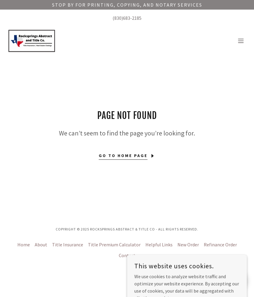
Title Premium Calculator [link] (114, 245)
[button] (241, 41)
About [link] (41, 245)
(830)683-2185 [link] (127, 18)
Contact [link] (127, 255)
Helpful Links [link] (159, 245)
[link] (31, 41)
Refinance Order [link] (220, 245)
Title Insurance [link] (67, 245)
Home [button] (23, 245)
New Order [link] (188, 245)
